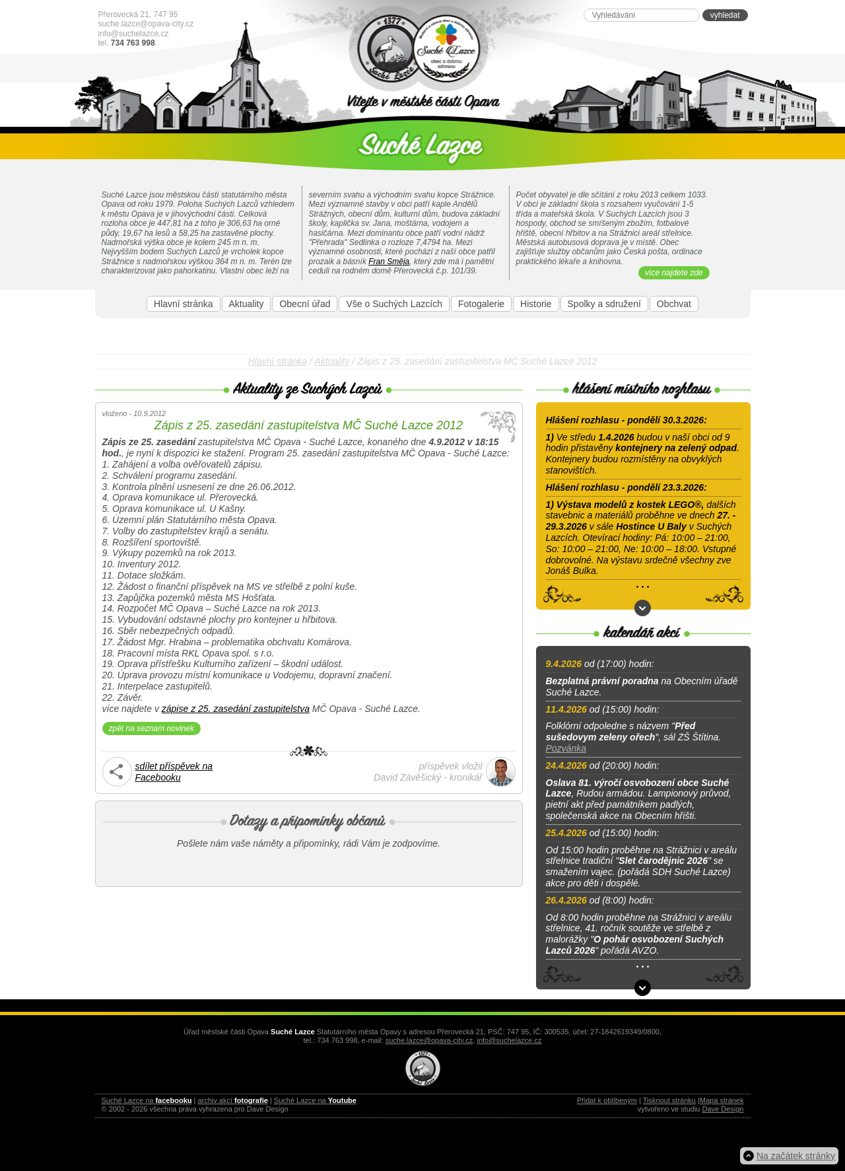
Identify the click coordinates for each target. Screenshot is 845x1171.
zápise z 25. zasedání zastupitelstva (236, 708)
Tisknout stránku (669, 1100)
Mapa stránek (722, 1100)
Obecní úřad (304, 304)
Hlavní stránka (183, 304)
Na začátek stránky (796, 1156)
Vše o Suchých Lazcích (394, 304)
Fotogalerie (481, 304)
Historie (535, 304)
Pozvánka (566, 748)
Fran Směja (388, 261)
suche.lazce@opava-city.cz (146, 23)
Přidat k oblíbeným (607, 1100)
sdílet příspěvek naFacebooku (174, 772)
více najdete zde (673, 272)
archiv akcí (232, 1100)
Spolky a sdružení (604, 304)
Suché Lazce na (147, 1100)
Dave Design (723, 1109)
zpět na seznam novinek (151, 728)
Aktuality (246, 304)
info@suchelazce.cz (133, 33)
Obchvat (674, 304)
